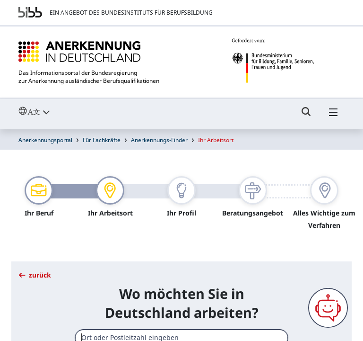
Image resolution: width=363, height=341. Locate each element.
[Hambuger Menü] (333, 111)
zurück (35, 270)
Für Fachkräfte (102, 135)
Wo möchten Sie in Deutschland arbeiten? (182, 298)
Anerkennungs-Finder (159, 135)
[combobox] (181, 333)
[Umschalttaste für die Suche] (306, 111)
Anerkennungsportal (45, 135)
